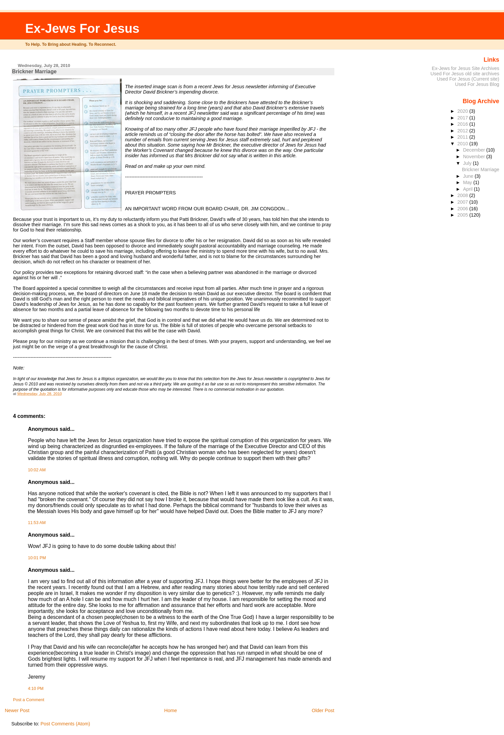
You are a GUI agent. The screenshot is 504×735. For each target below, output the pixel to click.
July (468, 163)
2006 (463, 208)
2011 (463, 137)
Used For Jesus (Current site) (468, 79)
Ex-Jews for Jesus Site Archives (465, 68)
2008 (463, 195)
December (474, 150)
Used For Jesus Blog (477, 84)
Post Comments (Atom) (65, 723)
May (468, 182)
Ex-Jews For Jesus (82, 28)
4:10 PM (35, 688)
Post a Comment (28, 700)
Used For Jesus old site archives (464, 73)
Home (170, 710)
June (469, 176)
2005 (463, 215)
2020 (463, 111)
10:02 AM (36, 470)
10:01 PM (37, 558)
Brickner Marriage (480, 169)
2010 (463, 143)
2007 (463, 202)
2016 (463, 124)
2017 (463, 117)
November (474, 156)
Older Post (323, 710)
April (468, 189)
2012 (463, 130)
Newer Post (17, 710)
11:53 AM (36, 522)
